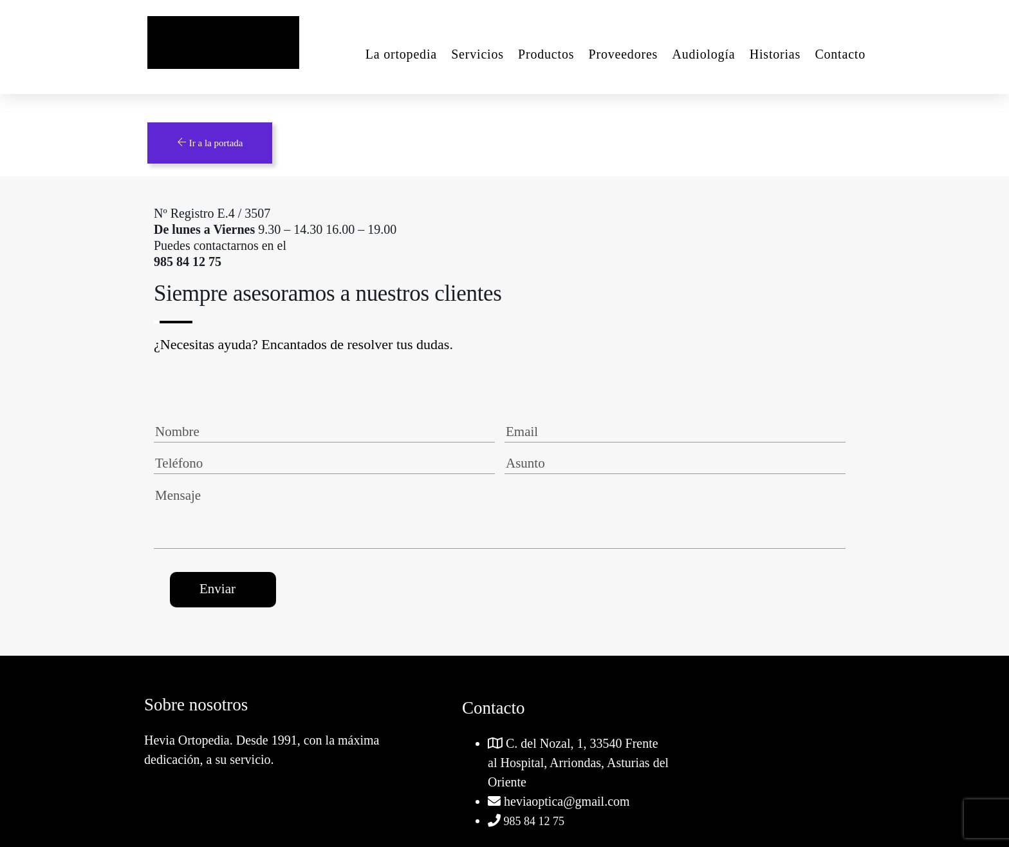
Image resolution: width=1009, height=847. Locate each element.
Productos (546, 54)
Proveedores (623, 54)
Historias (775, 54)
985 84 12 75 (532, 821)
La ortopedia (401, 54)
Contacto (840, 54)
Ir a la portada (210, 142)
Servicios (477, 54)
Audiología (703, 54)
